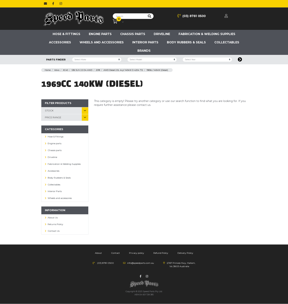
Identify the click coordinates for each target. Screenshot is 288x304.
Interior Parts (145, 42)
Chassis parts (132, 34)
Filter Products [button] (58, 103)
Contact (115, 253)
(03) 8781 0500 (191, 16)
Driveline (162, 34)
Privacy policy (136, 253)
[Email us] (45, 3)
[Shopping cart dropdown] (118, 21)
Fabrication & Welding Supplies (207, 34)
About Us (53, 217)
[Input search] (129, 16)
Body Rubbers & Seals (186, 42)
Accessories (60, 42)
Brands (144, 50)
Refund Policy (160, 253)
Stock (49, 110)
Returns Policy (55, 224)
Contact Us (54, 230)
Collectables (226, 42)
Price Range (53, 117)
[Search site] (149, 16)
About (98, 253)
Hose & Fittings (66, 34)
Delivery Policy (185, 253)
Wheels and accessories (102, 42)
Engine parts (100, 34)
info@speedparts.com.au (140, 263)
